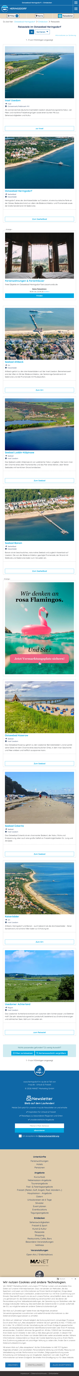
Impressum (25, 1373)
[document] (39, 1321)
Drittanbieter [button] (53, 1373)
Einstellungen (35, 1365)
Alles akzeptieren (62, 1365)
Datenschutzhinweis (39, 1373)
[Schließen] (75, 1279)
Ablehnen (13, 1365)
